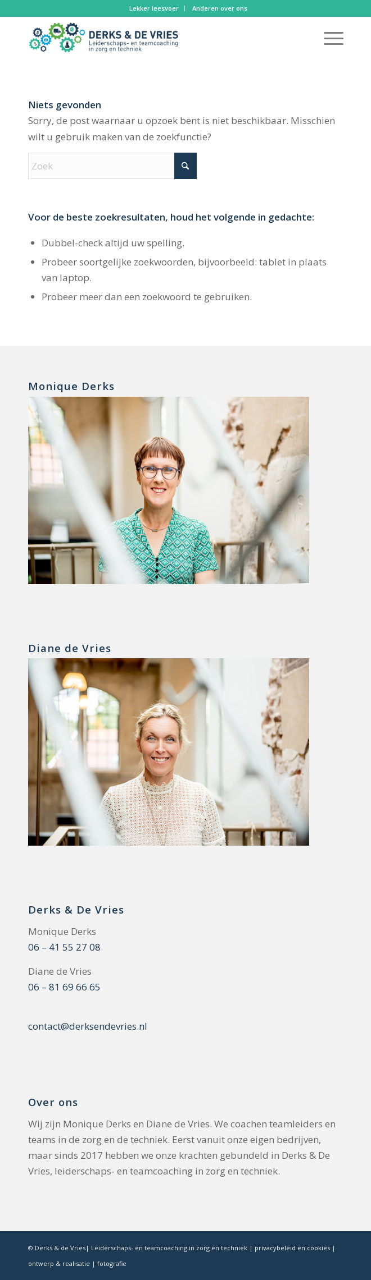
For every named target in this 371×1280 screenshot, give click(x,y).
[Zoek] (112, 166)
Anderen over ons (219, 8)
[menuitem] (154, 8)
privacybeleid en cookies (292, 1248)
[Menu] (328, 38)
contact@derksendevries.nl (87, 1026)
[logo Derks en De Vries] (154, 38)
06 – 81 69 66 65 (64, 986)
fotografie (111, 1263)
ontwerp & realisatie (60, 1263)
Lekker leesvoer (154, 8)
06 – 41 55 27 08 (64, 946)
